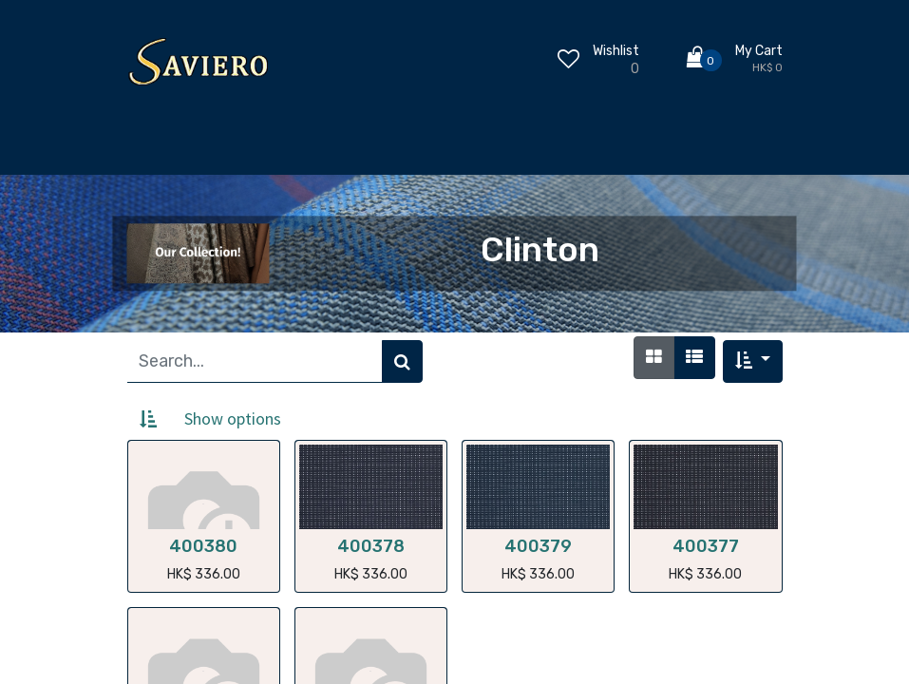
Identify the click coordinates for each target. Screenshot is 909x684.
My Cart (759, 51)
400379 (538, 546)
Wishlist (616, 51)
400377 (705, 546)
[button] (753, 361)
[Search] (402, 361)
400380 (203, 546)
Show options (232, 418)
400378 (371, 546)
